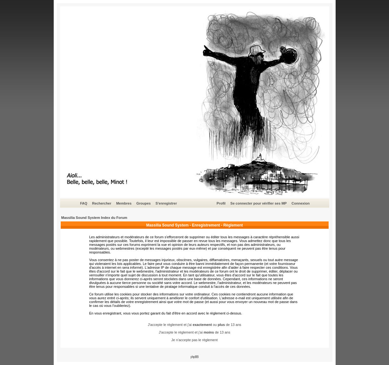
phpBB (194, 357)
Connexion (300, 203)
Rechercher (102, 203)
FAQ (83, 203)
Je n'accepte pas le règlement (194, 340)
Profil (221, 203)
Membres (123, 203)
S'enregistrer (166, 203)
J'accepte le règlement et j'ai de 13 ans (194, 332)
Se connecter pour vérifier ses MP (258, 203)
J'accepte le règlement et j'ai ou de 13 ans (194, 325)
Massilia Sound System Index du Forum (94, 218)
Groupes (143, 203)
